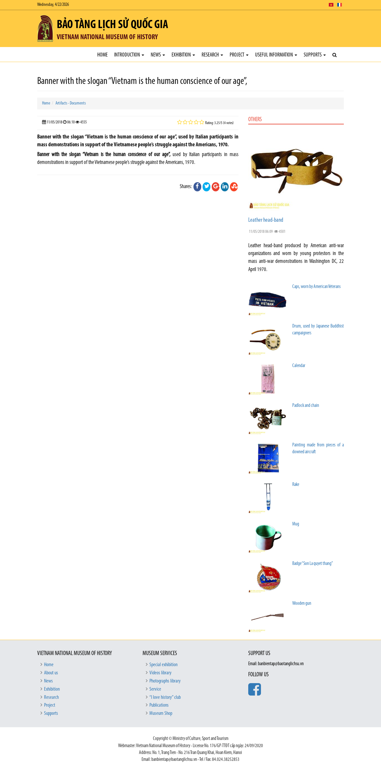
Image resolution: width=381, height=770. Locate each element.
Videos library (160, 673)
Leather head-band (265, 220)
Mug (295, 524)
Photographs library (165, 681)
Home (102, 55)
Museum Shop (160, 713)
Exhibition (183, 55)
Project (239, 55)
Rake (295, 484)
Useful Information (276, 55)
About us (51, 673)
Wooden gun (301, 603)
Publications (159, 705)
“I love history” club (165, 697)
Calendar (298, 365)
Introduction (129, 55)
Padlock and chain (305, 405)
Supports (315, 55)
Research (212, 55)
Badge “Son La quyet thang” (312, 563)
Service (155, 689)
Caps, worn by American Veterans (316, 286)
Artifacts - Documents (70, 103)
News (158, 55)
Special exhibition (163, 664)
